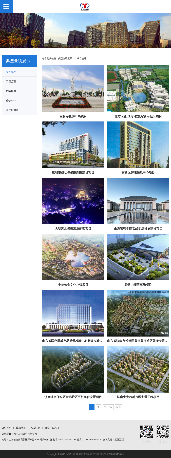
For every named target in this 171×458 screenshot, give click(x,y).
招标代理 (11, 91)
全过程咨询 (12, 110)
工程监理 (11, 81)
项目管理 (11, 71)
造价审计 (11, 100)
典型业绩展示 (65, 58)
